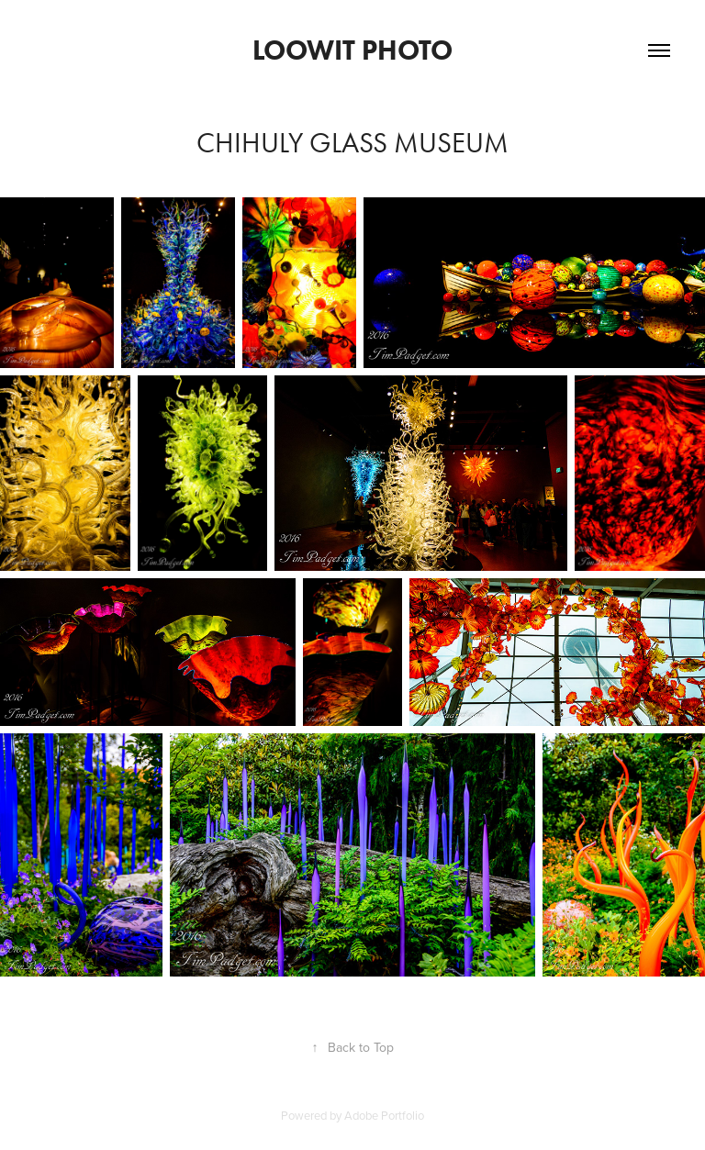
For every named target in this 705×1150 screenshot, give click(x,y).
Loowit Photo (352, 50)
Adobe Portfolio (384, 1115)
